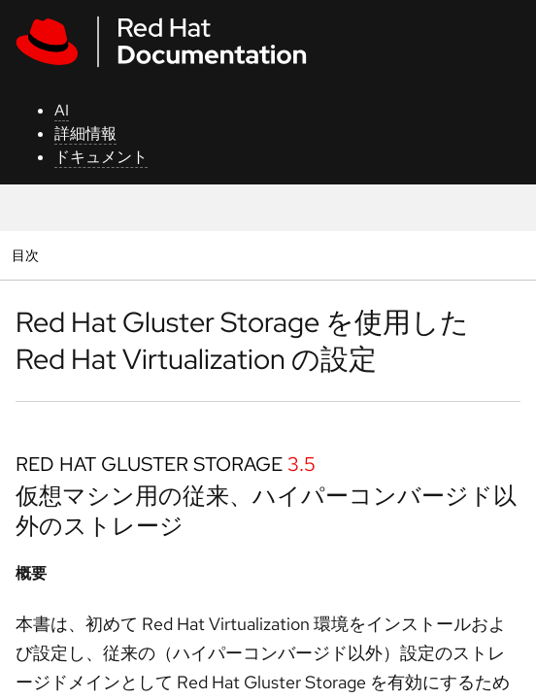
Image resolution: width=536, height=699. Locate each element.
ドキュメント (101, 157)
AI (61, 110)
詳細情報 (85, 133)
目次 (28, 255)
